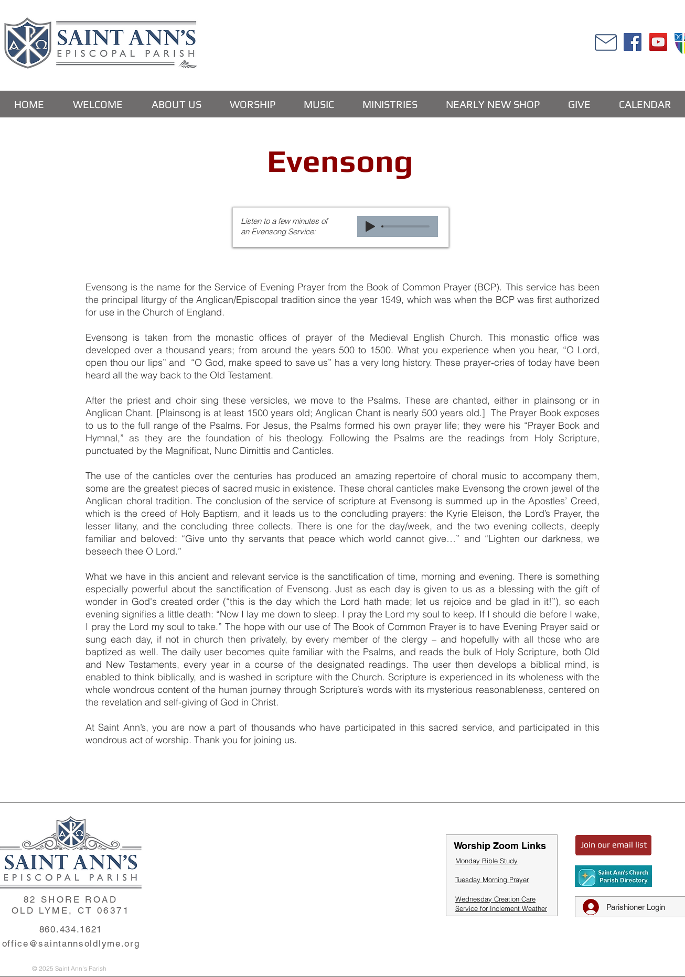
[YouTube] (658, 42)
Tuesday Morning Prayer (492, 879)
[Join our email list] (613, 845)
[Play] (370, 226)
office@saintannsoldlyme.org (71, 943)
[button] (176, 104)
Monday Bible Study (486, 860)
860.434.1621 (70, 929)
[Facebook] (632, 42)
